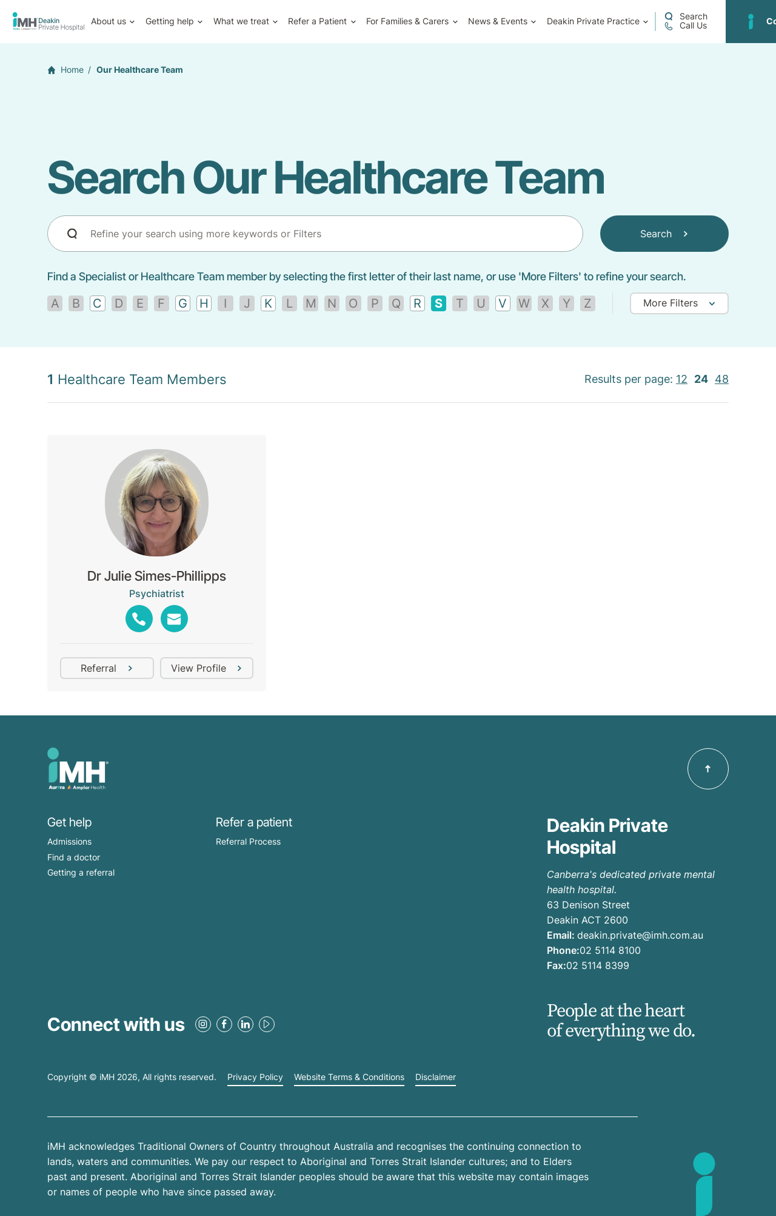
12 (681, 379)
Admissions (69, 841)
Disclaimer (435, 1077)
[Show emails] (174, 618)
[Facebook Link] (224, 1024)
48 (722, 379)
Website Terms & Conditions (349, 1077)
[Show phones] (139, 618)
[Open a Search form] (685, 16)
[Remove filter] (438, 303)
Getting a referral (81, 872)
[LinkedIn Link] (245, 1024)
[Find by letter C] (97, 303)
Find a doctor (73, 857)
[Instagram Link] (203, 1024)
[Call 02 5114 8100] (685, 26)
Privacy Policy (255, 1077)
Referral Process (248, 841)
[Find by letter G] (182, 303)
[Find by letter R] (417, 303)
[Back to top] (708, 768)
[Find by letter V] (502, 303)
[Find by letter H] (204, 303)
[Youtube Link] (267, 1024)
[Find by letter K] (268, 303)
